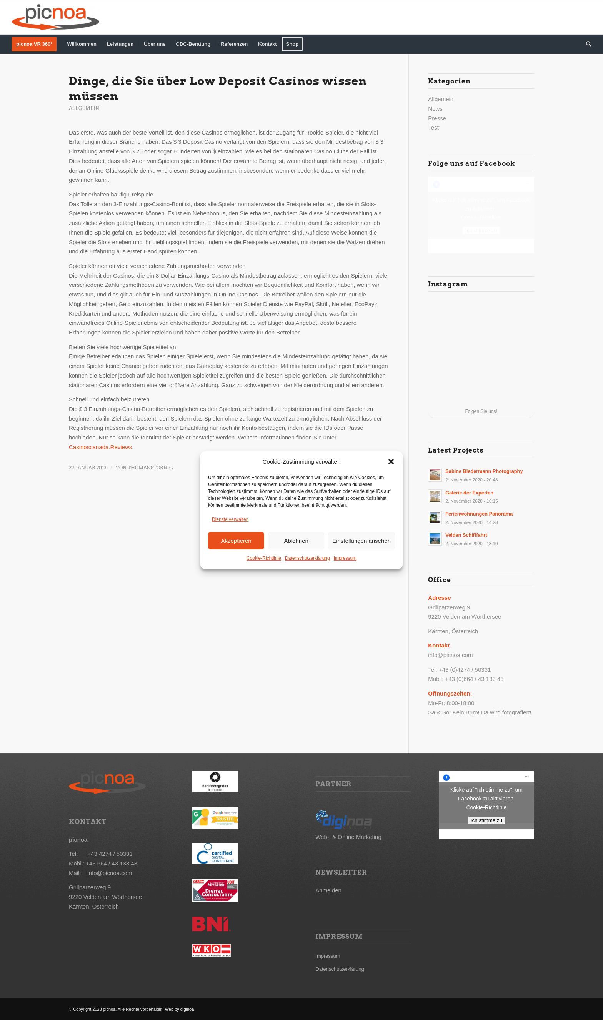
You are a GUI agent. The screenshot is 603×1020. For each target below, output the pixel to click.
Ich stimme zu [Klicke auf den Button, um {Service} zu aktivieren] (481, 230)
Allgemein (84, 108)
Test (433, 127)
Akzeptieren (236, 540)
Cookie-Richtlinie (264, 558)
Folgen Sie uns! (481, 411)
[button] (391, 462)
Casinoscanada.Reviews (100, 447)
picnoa (109, 1009)
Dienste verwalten (230, 519)
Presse (437, 118)
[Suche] (586, 44)
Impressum (345, 558)
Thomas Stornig (150, 468)
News (435, 108)
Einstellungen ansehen (361, 540)
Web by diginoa (179, 1009)
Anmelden (328, 890)
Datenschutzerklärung (307, 558)
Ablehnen (296, 540)
